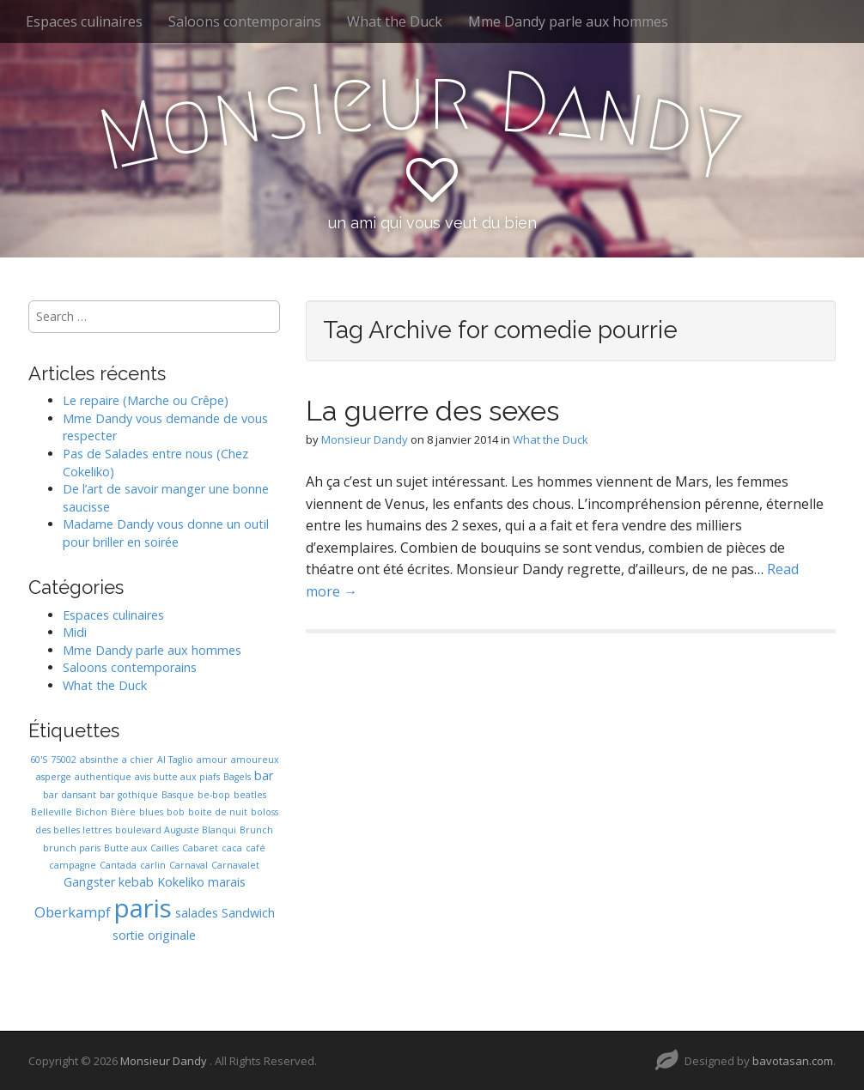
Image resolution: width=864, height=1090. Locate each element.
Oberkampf (72, 912)
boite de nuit (217, 812)
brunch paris (71, 848)
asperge (53, 777)
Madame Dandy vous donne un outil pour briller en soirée (166, 533)
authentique (103, 777)
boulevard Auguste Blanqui (175, 830)
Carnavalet (235, 865)
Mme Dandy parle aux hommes (568, 21)
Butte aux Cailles (141, 848)
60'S (38, 760)
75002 (63, 760)
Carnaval (188, 865)
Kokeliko (180, 882)
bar (263, 775)
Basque (177, 795)
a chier (138, 760)
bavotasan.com (792, 1061)
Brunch (256, 830)
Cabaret (200, 848)
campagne (72, 865)
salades (196, 913)
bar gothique (129, 795)
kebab (136, 882)
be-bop (214, 795)
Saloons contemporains (244, 21)
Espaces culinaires (84, 21)
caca (232, 848)
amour (212, 760)
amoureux (255, 760)
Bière (123, 812)
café (255, 848)
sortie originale (154, 935)
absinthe (99, 760)
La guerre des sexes (432, 411)
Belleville (51, 812)
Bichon (91, 812)
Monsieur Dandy (364, 439)
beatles (250, 795)
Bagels (237, 777)
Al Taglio (175, 760)
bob (176, 812)
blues (151, 812)
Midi (75, 632)
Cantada (118, 865)
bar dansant (69, 795)
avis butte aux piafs (177, 777)
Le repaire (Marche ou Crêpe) (145, 400)
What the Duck (394, 21)
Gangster (89, 882)
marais (227, 882)
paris (143, 908)
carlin (153, 865)
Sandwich (248, 913)
